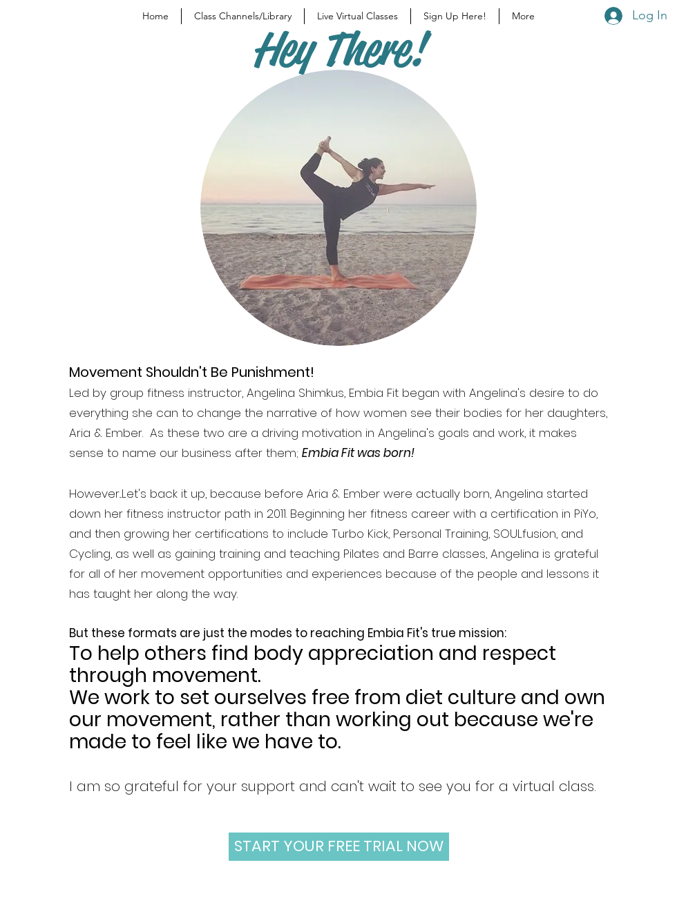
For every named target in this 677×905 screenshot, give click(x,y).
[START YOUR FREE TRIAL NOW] (339, 846)
